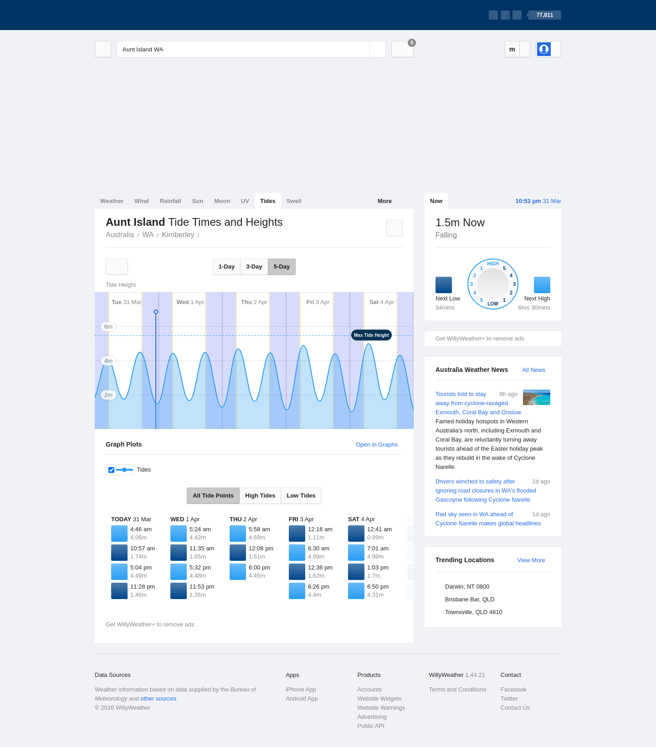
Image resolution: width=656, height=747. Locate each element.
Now (436, 201)
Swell (294, 201)
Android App (302, 698)
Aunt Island (204, 234)
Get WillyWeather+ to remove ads (480, 338)
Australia (120, 235)
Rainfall (170, 201)
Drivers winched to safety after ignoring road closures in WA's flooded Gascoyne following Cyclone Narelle (493, 490)
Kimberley (178, 235)
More (385, 201)
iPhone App (301, 689)
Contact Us (515, 707)
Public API (370, 725)
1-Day (227, 266)
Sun (198, 201)
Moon (222, 201)
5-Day (282, 266)
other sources (158, 698)
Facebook (514, 689)
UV (245, 201)
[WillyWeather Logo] (137, 15)
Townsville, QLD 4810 (473, 612)
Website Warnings (381, 707)
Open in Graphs (377, 444)
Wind (141, 201)
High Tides (260, 495)
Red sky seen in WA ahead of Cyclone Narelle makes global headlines (493, 518)
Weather (111, 201)
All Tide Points (213, 495)
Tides (268, 201)
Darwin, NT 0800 (467, 586)
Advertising (371, 716)
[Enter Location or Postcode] (251, 49)
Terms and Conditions (458, 689)
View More (531, 560)
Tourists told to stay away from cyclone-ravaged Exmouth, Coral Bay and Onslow (493, 431)
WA (148, 235)
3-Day (254, 266)
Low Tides (301, 495)
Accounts (369, 689)
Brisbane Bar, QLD (469, 599)
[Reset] (361, 49)
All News (533, 369)
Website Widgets (379, 698)
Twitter (509, 698)
